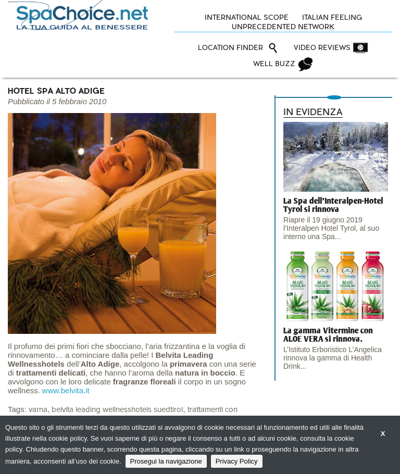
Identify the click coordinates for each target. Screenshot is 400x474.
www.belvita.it (66, 390)
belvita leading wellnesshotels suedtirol (117, 410)
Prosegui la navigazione (166, 461)
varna (38, 410)
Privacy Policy (237, 461)
